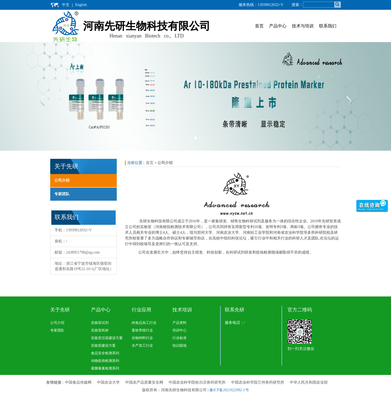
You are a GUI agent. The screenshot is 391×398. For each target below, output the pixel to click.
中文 (66, 5)
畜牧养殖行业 (142, 330)
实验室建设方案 (103, 345)
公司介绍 (62, 180)
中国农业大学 (108, 382)
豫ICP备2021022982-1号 (229, 390)
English (81, 5)
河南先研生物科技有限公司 (146, 26)
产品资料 (179, 323)
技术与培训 (303, 26)
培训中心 (179, 330)
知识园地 (179, 345)
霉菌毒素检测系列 (105, 368)
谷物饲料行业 (142, 338)
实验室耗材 (100, 330)
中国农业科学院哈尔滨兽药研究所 (197, 382)
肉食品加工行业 (144, 323)
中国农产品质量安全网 (144, 382)
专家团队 (62, 194)
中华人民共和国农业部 (309, 382)
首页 (259, 26)
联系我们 (327, 26)
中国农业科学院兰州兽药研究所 (257, 382)
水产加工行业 (142, 345)
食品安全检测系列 (105, 353)
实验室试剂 (100, 323)
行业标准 (179, 338)
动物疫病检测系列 (105, 361)
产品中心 (277, 26)
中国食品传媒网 (78, 382)
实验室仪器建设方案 (107, 338)
